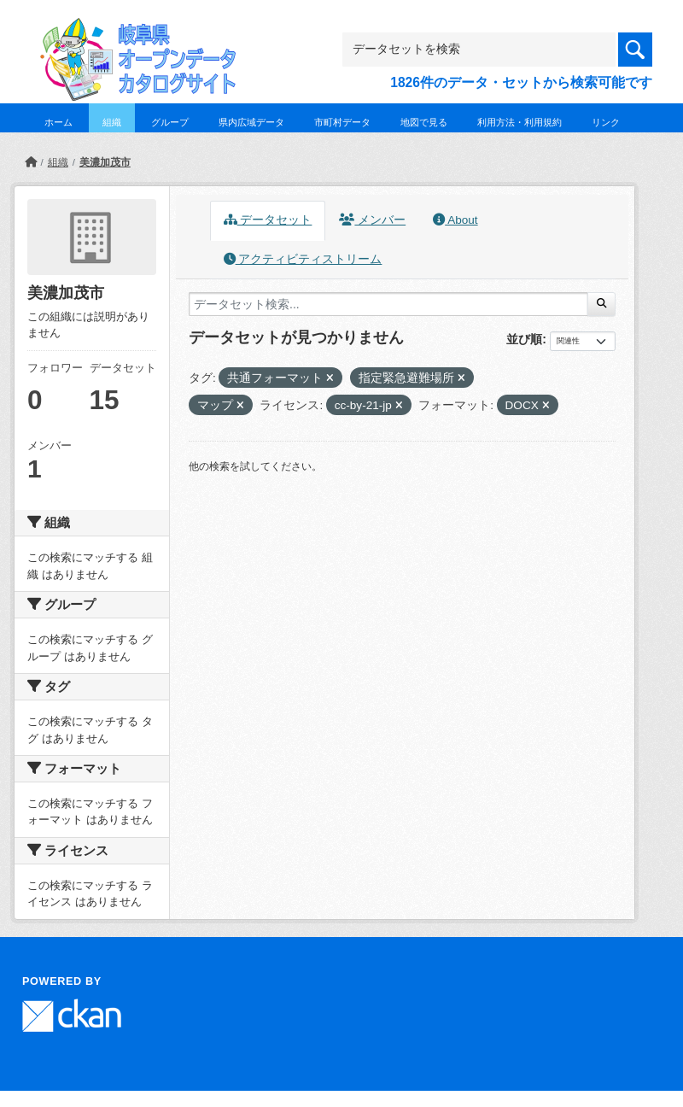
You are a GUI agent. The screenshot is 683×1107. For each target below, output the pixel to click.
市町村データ (342, 122)
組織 (111, 122)
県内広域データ (251, 122)
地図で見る (423, 122)
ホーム (58, 122)
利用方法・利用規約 (519, 122)
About (455, 220)
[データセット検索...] (388, 304)
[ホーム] (31, 162)
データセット (268, 220)
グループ (170, 122)
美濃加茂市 (105, 162)
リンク (606, 122)
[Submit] (601, 304)
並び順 (524, 339)
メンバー (372, 220)
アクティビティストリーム (303, 259)
